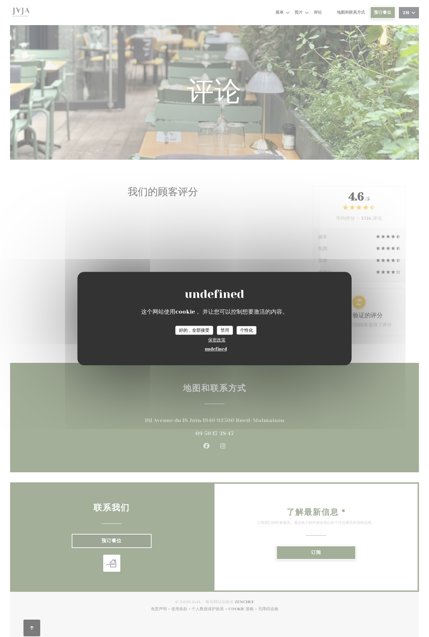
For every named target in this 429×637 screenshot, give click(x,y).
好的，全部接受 (194, 330)
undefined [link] (216, 348)
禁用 (225, 330)
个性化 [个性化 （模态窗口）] (246, 330)
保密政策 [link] (217, 339)
